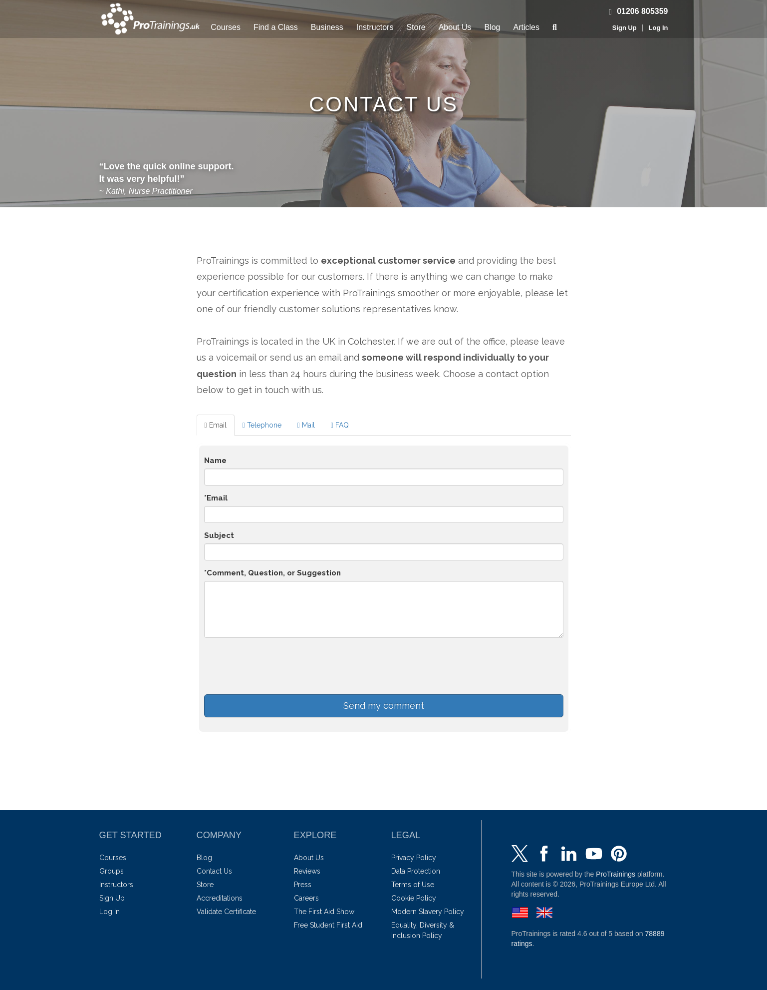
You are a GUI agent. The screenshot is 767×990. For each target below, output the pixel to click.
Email (216, 425)
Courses (226, 27)
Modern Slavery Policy (427, 912)
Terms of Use (412, 885)
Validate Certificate (226, 912)
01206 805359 (636, 11)
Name (215, 460)
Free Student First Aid (328, 925)
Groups (111, 871)
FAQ (340, 425)
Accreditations (220, 898)
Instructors (375, 27)
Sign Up (624, 27)
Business (327, 27)
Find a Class (276, 27)
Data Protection (415, 871)
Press (302, 885)
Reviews (307, 871)
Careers (306, 898)
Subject (219, 535)
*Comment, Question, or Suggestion (272, 572)
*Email (216, 498)
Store (415, 27)
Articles (526, 27)
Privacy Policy (413, 858)
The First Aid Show (324, 912)
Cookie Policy (413, 898)
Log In (658, 27)
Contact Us (214, 871)
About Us (455, 27)
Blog (492, 27)
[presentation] (280, 664)
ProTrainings (615, 874)
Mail (306, 425)
